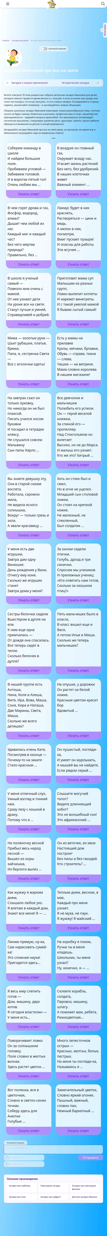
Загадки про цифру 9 (51, 1197)
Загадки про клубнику (19, 1185)
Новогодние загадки (50, 1185)
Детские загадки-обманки (84, 1197)
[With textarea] (53, 1149)
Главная (5, 40)
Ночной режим (57, 48)
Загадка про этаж (17, 1197)
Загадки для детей (20, 40)
